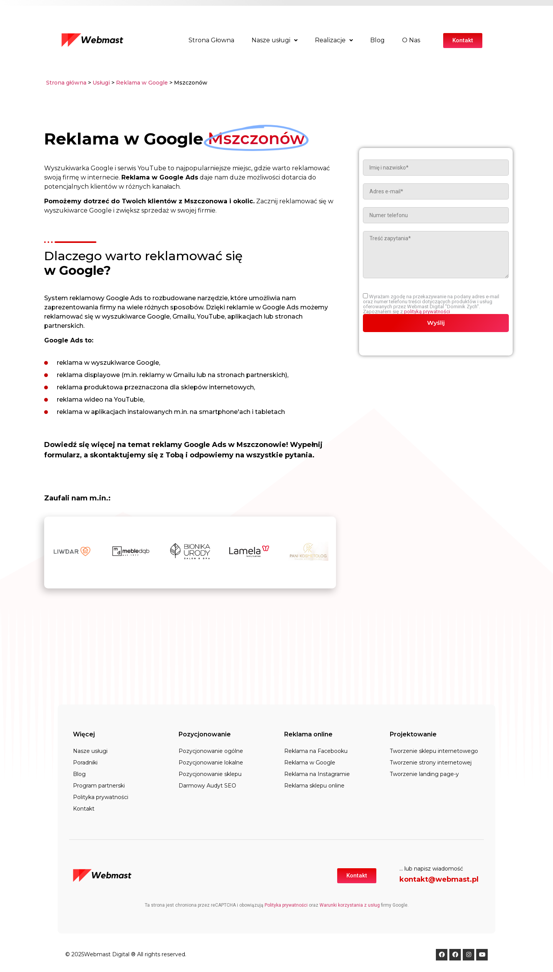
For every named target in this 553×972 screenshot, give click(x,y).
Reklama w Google (142, 82)
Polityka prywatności (100, 797)
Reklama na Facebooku (316, 751)
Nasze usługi (275, 40)
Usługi (101, 82)
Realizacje (334, 40)
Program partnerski (99, 785)
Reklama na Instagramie (317, 774)
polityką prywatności (427, 311)
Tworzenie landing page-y (424, 774)
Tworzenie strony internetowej (431, 762)
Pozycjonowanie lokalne (211, 762)
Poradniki (85, 762)
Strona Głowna (211, 40)
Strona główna (66, 82)
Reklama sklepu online (314, 785)
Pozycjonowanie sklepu (210, 774)
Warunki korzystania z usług (350, 905)
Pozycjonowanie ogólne (211, 751)
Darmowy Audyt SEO (207, 785)
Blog (377, 40)
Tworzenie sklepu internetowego (434, 751)
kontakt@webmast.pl (438, 879)
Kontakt (83, 808)
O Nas (411, 40)
